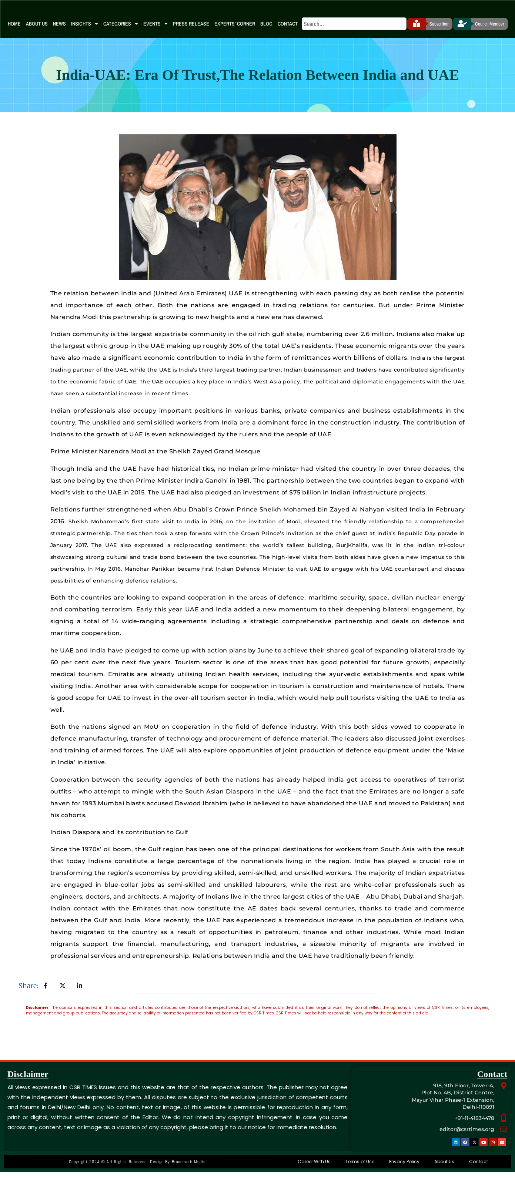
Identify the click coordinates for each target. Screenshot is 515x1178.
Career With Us (314, 1167)
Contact (288, 29)
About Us (37, 29)
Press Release (191, 29)
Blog (266, 29)
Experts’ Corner (234, 29)
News (59, 29)
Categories (120, 29)
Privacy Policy (404, 1167)
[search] (354, 30)
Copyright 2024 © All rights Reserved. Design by (137, 1168)
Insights (84, 29)
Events (155, 29)
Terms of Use (359, 1167)
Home (14, 29)
